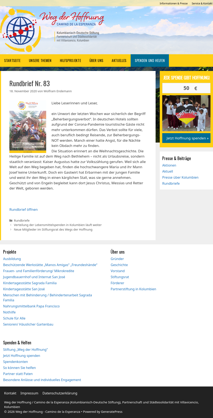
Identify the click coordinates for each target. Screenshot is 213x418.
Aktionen (169, 165)
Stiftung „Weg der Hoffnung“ (25, 349)
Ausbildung (12, 258)
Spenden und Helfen (150, 60)
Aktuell (167, 171)
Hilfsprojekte (70, 60)
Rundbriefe (22, 220)
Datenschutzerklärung (59, 393)
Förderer (117, 283)
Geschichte (119, 265)
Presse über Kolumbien (180, 177)
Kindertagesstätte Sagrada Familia (30, 283)
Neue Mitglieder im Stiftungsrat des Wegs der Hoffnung (53, 229)
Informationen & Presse (174, 3)
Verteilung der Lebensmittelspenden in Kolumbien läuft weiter (58, 225)
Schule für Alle (14, 318)
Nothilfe (9, 312)
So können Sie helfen (19, 367)
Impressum (29, 393)
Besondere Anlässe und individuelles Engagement (42, 380)
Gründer (117, 258)
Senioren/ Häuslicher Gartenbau (28, 324)
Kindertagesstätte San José (24, 289)
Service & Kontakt (202, 3)
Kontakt (10, 393)
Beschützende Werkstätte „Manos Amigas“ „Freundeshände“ (50, 265)
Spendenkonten (15, 361)
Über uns (96, 60)
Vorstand (118, 271)
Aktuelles (119, 60)
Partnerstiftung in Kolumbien (133, 289)
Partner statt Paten (18, 373)
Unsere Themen (40, 60)
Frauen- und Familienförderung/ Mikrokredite (38, 271)
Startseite (12, 60)
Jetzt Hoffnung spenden (21, 355)
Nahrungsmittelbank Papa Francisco (31, 306)
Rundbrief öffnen (23, 209)
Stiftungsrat (120, 277)
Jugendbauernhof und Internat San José (34, 277)
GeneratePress (111, 411)
